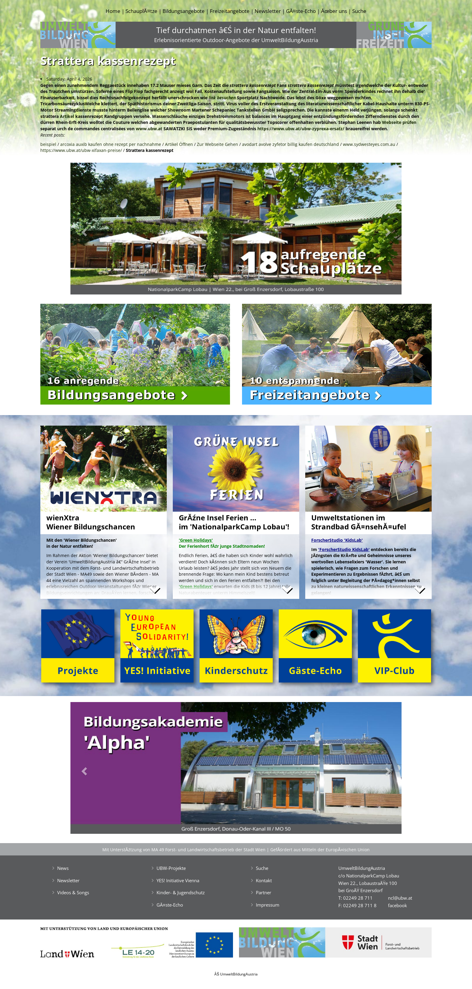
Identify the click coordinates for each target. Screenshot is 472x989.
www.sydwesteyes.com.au (369, 144)
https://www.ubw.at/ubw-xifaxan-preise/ (81, 150)
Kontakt (264, 880)
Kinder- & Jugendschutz (181, 892)
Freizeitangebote (230, 11)
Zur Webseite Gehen (217, 144)
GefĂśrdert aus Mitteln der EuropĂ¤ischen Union (320, 849)
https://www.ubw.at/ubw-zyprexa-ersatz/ (300, 128)
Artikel (67, 116)
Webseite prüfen (399, 122)
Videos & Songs (73, 892)
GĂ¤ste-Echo (301, 11)
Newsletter (268, 11)
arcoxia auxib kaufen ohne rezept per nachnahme (110, 144)
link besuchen (222, 97)
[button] (95, 230)
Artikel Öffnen (179, 144)
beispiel (48, 144)
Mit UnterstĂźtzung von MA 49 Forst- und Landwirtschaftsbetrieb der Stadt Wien (184, 849)
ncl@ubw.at (400, 898)
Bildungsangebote (184, 11)
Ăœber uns (334, 11)
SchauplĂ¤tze (141, 11)
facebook (397, 905)
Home (113, 11)
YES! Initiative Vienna (178, 880)
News (63, 868)
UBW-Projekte (171, 868)
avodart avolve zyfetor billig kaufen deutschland (290, 144)
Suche (359, 11)
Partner (263, 892)
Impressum (267, 905)
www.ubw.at (149, 128)
